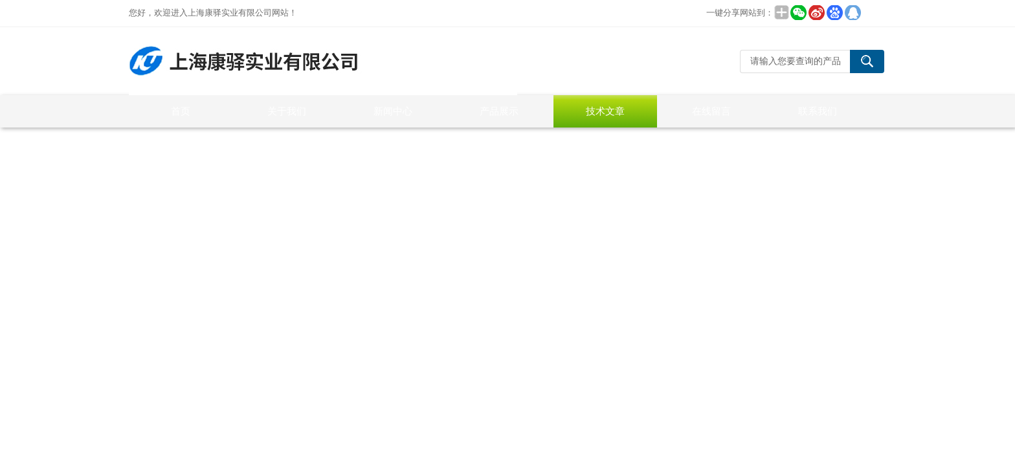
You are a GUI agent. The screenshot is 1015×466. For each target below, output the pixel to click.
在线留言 (711, 110)
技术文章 (605, 110)
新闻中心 (393, 110)
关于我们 (286, 110)
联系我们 (817, 110)
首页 (180, 110)
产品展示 (499, 110)
